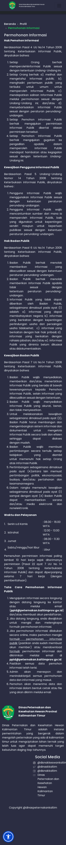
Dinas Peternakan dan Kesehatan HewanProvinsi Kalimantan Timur (31, 5)
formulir (15, 651)
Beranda (10, 24)
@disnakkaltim (47, 771)
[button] (8, 837)
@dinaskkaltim (47, 767)
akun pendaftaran (49, 614)
